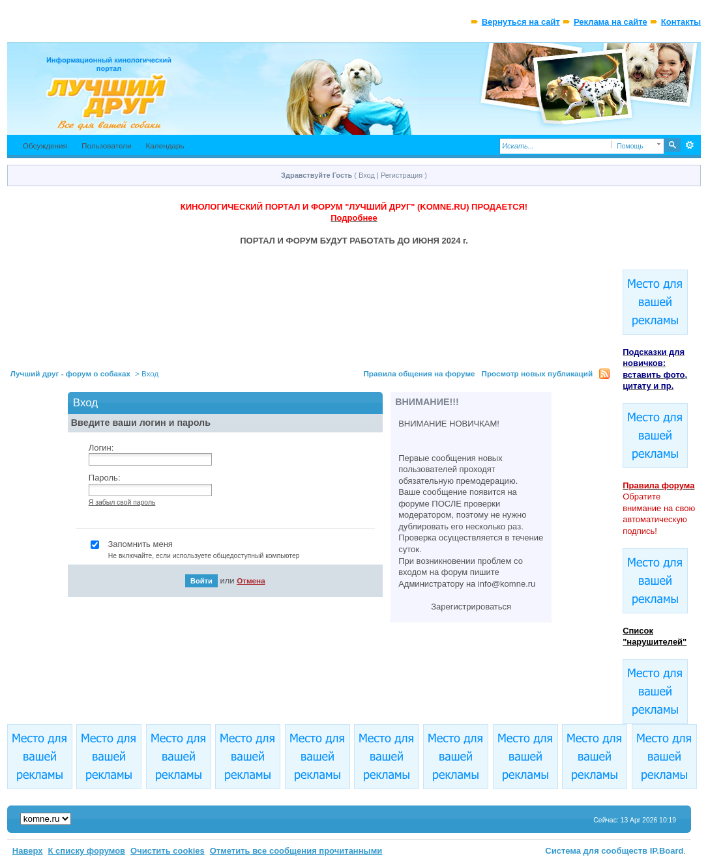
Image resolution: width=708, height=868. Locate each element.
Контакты (681, 22)
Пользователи (106, 145)
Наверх (27, 851)
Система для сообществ (596, 851)
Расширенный (689, 145)
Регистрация (401, 175)
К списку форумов (87, 851)
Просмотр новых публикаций (537, 373)
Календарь (164, 145)
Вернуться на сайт (521, 22)
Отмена (251, 580)
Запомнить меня (235, 550)
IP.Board (667, 851)
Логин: (101, 448)
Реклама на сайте (610, 22)
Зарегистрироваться (471, 606)
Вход (367, 175)
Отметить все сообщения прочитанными (296, 851)
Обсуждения (45, 145)
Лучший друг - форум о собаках (70, 373)
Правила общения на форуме (419, 373)
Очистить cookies (167, 851)
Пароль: (105, 478)
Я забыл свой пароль (122, 502)
